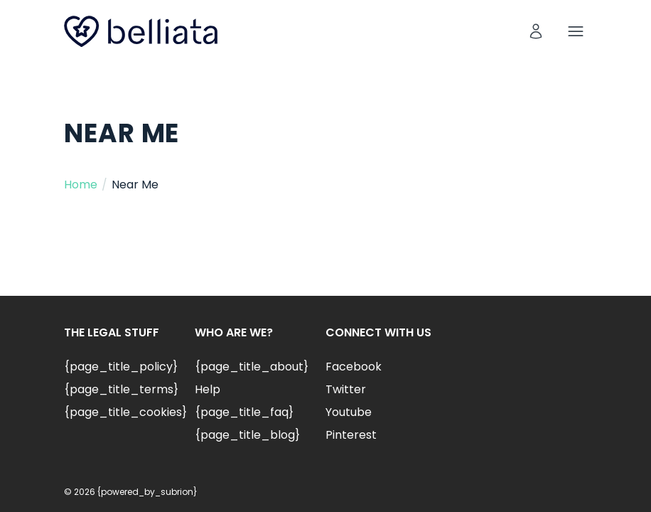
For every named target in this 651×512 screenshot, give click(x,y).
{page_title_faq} (244, 412)
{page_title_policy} (121, 366)
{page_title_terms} (121, 389)
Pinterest (351, 435)
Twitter (346, 389)
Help (207, 389)
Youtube (349, 412)
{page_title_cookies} (125, 412)
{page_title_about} (251, 366)
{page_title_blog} (247, 435)
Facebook (354, 366)
